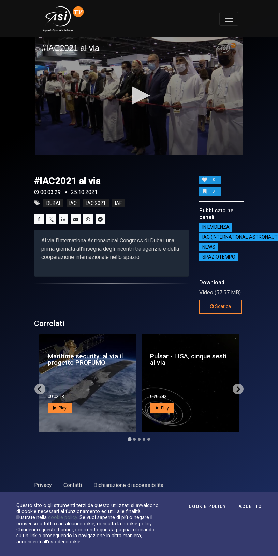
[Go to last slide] (39, 389)
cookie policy (62, 517)
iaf (118, 203)
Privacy (43, 485)
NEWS (208, 247)
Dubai (53, 203)
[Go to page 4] (144, 439)
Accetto (250, 506)
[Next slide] (238, 389)
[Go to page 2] (134, 439)
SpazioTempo (218, 257)
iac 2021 (96, 203)
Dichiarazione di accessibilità (128, 485)
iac (73, 203)
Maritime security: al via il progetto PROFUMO (85, 359)
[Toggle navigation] (228, 19)
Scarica (220, 306)
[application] (139, 96)
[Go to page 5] (148, 439)
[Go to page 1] (129, 439)
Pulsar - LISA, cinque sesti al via (188, 359)
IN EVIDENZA (216, 227)
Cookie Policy (207, 506)
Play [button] (60, 408)
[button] (139, 95)
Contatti (72, 485)
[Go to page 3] (139, 439)
